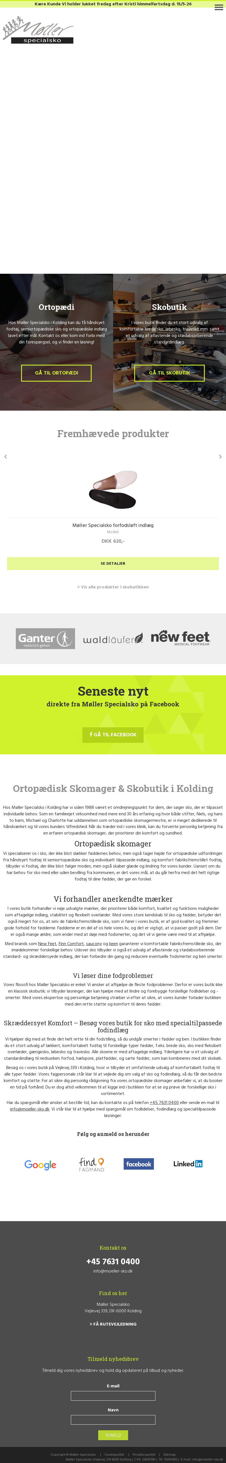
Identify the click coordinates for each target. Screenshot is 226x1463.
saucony (94, 944)
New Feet (47, 944)
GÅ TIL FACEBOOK (113, 735)
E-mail (113, 1386)
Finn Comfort (71, 944)
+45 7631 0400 (164, 1103)
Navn (113, 1410)
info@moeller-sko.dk (29, 1109)
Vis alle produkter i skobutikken (113, 587)
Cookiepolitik (114, 1455)
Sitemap (169, 1455)
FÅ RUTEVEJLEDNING (113, 1324)
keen (113, 944)
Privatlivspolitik (144, 1455)
